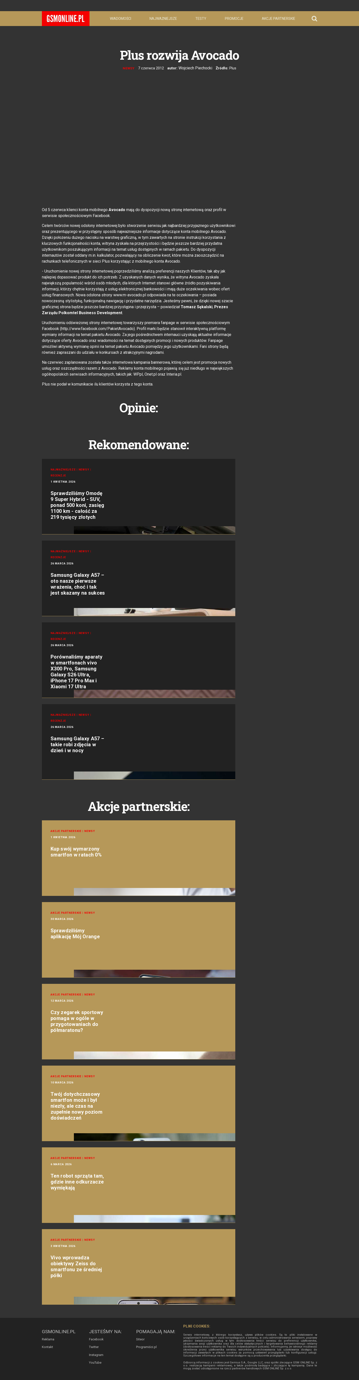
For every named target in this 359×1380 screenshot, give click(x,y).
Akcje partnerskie (278, 19)
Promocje (234, 19)
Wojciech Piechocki (195, 68)
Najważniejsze (163, 19)
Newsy (130, 68)
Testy (200, 19)
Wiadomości (120, 19)
